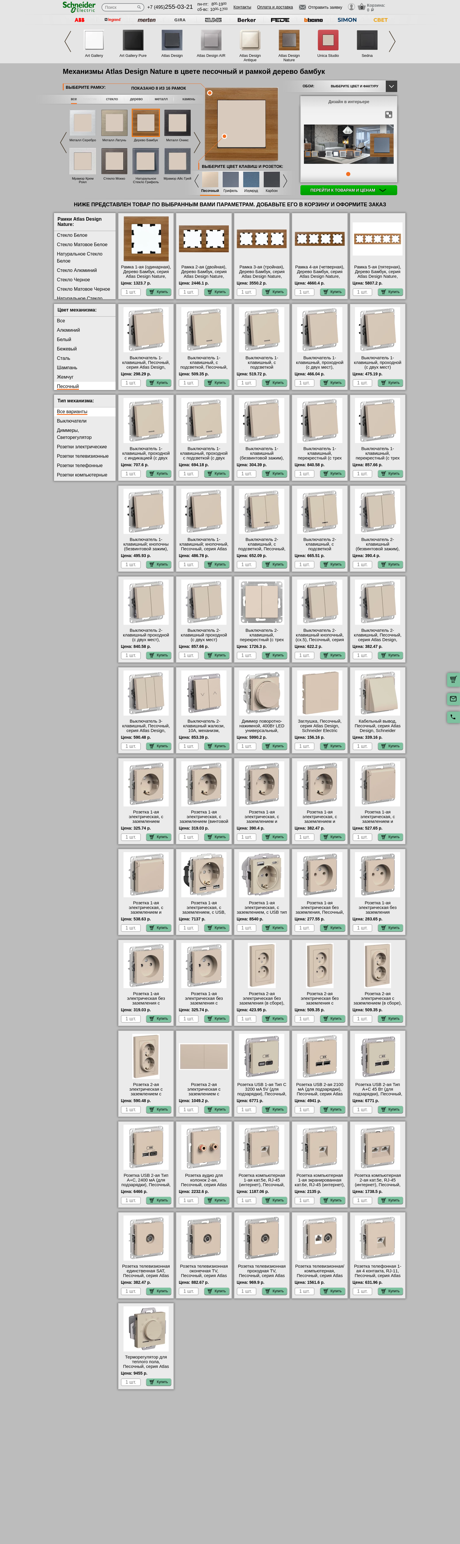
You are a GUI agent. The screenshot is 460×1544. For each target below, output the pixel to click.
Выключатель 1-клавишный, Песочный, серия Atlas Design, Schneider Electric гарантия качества (146, 367)
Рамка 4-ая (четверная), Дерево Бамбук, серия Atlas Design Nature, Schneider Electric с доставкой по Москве (319, 276)
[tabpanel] (349, 145)
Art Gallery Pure (132, 55)
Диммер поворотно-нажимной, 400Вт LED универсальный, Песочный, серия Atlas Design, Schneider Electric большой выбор (262, 733)
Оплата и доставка (275, 7)
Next (392, 41)
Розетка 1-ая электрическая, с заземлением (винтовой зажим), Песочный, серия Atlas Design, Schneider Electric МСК (204, 824)
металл (161, 99)
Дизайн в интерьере (348, 101)
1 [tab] (348, 174)
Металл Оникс (177, 140)
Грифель (231, 191)
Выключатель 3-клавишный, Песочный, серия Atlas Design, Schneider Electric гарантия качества (146, 730)
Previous (67, 41)
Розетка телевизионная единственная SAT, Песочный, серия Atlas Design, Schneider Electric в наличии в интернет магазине (146, 1278)
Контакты (242, 7)
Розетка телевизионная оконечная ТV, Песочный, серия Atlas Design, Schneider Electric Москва (204, 1275)
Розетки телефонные (80, 465)
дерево (136, 99)
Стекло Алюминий (77, 270)
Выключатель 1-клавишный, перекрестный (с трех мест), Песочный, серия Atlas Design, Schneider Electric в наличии (319, 460)
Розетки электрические (82, 446)
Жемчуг (65, 376)
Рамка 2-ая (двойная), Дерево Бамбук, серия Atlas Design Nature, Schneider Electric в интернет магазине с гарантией (204, 279)
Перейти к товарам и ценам (348, 190)
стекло (112, 99)
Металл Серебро (83, 140)
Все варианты (72, 411)
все (74, 99)
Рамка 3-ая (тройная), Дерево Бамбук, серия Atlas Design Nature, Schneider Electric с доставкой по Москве (262, 276)
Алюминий (68, 330)
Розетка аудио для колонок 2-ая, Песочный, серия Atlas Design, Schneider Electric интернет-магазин (204, 1187)
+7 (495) (170, 7)
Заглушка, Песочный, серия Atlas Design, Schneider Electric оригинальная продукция (320, 730)
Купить (159, 292)
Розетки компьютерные (82, 474)
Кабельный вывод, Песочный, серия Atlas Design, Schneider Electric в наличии (378, 728)
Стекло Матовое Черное (83, 289)
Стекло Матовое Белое (82, 244)
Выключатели (72, 420)
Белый (64, 339)
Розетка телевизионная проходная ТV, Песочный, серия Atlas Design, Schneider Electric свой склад (262, 1275)
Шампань (67, 367)
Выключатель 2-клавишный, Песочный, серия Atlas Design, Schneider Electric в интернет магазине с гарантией (377, 642)
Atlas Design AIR (211, 55)
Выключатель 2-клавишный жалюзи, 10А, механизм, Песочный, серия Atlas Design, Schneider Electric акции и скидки (204, 733)
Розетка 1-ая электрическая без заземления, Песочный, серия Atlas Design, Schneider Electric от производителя (319, 914)
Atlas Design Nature (289, 57)
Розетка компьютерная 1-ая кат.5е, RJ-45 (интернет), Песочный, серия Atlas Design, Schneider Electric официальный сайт (262, 1187)
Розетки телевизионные (83, 456)
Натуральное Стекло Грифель (146, 180)
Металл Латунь (114, 140)
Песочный (210, 191)
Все (61, 320)
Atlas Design (172, 55)
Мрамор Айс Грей (177, 178)
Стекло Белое (72, 235)
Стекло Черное (73, 279)
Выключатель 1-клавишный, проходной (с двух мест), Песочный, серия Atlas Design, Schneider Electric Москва (320, 369)
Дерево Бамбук (146, 140)
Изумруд (251, 191)
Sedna (367, 55)
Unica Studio (328, 55)
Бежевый (67, 348)
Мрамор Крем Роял (83, 180)
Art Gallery (94, 55)
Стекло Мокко (114, 178)
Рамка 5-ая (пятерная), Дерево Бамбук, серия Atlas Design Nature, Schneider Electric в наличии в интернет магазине (377, 279)
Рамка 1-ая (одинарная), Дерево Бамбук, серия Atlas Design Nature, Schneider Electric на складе (146, 276)
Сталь (63, 358)
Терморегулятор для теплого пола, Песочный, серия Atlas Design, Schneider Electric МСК (146, 1366)
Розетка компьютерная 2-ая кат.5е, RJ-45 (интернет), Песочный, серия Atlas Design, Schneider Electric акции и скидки (378, 1187)
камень (188, 99)
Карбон (272, 191)
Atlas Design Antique (250, 57)
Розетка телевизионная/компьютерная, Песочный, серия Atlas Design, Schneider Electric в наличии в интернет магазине (319, 1278)
